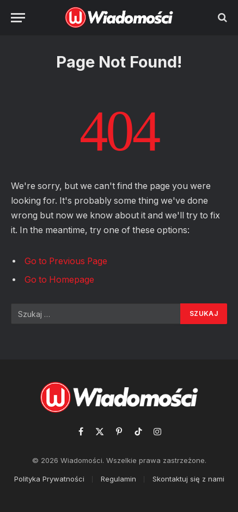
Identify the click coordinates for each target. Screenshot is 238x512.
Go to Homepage (59, 280)
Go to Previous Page (66, 261)
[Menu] (18, 17)
